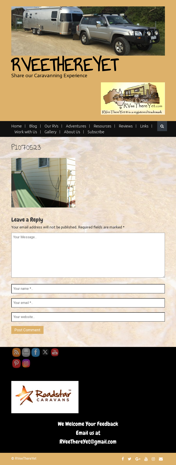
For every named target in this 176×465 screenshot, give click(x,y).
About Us (72, 131)
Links (144, 126)
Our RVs (51, 126)
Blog (33, 126)
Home (16, 126)
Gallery (51, 131)
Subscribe (96, 131)
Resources (102, 126)
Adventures (76, 126)
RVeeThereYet (64, 65)
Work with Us (26, 131)
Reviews (126, 126)
